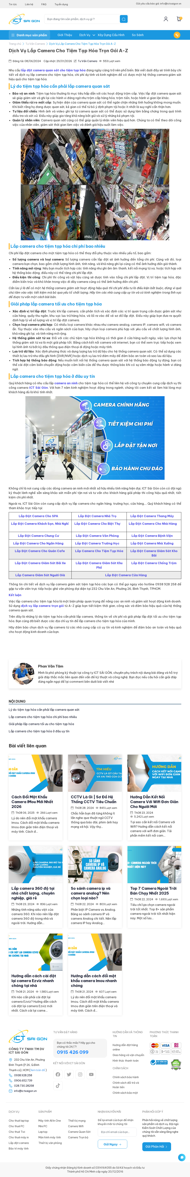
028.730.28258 (24, 1085)
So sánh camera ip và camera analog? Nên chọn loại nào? (90, 893)
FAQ (43, 4)
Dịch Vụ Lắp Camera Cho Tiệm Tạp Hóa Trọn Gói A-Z (82, 44)
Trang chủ (15, 44)
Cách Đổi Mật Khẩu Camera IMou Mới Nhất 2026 (32, 802)
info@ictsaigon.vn (25, 1091)
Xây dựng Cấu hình (111, 35)
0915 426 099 (73, 1052)
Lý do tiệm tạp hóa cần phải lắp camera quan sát (44, 710)
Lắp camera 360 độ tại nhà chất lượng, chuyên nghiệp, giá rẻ (33, 893)
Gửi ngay (113, 1144)
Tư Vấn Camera (35, 44)
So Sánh (138, 35)
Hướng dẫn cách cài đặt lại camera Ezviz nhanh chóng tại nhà (34, 981)
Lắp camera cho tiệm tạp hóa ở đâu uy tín (39, 731)
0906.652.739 (23, 1080)
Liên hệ (29, 4)
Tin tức (13, 4)
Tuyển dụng (61, 4)
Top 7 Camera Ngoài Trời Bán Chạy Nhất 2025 (153, 890)
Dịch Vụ (84, 35)
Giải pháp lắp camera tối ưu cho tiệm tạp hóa (41, 724)
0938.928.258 (23, 1075)
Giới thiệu (65, 35)
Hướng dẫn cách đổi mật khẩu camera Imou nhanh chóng (94, 981)
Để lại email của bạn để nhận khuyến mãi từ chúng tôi (115, 1122)
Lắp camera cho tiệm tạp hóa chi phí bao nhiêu (43, 717)
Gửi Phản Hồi (156, 1146)
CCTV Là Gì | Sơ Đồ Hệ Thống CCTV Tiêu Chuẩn (93, 799)
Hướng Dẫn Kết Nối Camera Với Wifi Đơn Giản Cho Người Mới (154, 802)
